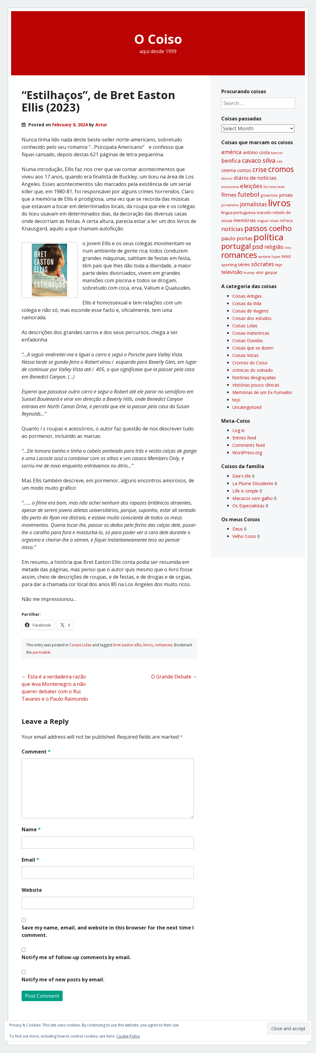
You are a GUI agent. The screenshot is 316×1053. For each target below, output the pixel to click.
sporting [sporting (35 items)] (229, 264)
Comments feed (248, 445)
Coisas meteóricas (250, 333)
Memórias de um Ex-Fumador (262, 392)
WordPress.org (247, 452)
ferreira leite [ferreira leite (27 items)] (274, 186)
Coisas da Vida (246, 303)
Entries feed (244, 438)
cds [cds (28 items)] (279, 161)
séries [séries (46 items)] (244, 264)
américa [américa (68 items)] (231, 152)
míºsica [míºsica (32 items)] (286, 220)
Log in (238, 430)
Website (32, 890)
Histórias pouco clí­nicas (255, 385)
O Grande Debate (174, 676)
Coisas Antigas (247, 296)
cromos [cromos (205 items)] (281, 169)
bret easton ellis (127, 645)
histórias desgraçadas (254, 377)
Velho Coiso (244, 536)
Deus (237, 529)
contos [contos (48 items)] (244, 170)
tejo (236, 400)
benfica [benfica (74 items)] (231, 160)
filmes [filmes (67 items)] (228, 194)
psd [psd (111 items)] (257, 246)
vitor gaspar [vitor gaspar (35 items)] (266, 272)
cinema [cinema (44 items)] (228, 170)
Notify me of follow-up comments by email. (76, 957)
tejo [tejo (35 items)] (278, 264)
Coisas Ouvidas (247, 340)
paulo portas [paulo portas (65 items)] (236, 238)
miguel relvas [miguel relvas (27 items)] (268, 220)
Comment (36, 751)
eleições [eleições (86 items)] (251, 186)
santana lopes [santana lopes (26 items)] (269, 256)
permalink (41, 652)
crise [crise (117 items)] (259, 169)
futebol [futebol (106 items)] (248, 194)
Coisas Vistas (245, 355)
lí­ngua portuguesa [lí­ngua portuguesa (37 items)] (238, 212)
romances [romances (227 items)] (239, 255)
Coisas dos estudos (252, 318)
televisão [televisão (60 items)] (232, 271)
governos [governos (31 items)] (269, 195)
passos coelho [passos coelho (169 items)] (268, 228)
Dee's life (241, 476)
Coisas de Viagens (250, 311)
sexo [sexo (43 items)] (286, 256)
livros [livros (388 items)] (279, 203)
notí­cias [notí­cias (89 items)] (232, 229)
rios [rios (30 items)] (288, 247)
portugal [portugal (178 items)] (236, 246)
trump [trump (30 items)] (249, 272)
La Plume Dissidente (252, 483)
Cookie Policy (128, 1036)
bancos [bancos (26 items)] (276, 153)
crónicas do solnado (252, 370)
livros (148, 645)
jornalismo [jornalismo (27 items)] (230, 205)
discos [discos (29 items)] (226, 178)
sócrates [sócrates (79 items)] (262, 264)
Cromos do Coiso (250, 363)
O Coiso (158, 39)
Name (31, 829)
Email (30, 859)
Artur (101, 125)
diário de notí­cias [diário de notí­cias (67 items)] (255, 177)
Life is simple (245, 491)
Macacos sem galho (252, 498)
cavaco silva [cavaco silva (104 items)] (258, 160)
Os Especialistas (248, 506)
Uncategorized (246, 407)
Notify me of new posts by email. (63, 979)
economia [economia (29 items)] (230, 186)
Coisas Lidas (80, 645)
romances (163, 645)
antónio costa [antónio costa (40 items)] (256, 152)
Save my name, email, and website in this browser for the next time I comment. (108, 931)
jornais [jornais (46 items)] (286, 195)
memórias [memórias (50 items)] (244, 220)
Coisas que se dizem (252, 348)
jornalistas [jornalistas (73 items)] (253, 204)
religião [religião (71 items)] (273, 246)
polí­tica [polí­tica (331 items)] (268, 237)
